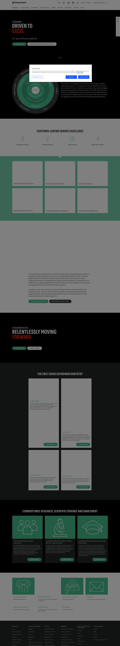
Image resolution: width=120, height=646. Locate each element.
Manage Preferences (37, 77)
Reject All (71, 77)
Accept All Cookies (84, 77)
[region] (60, 73)
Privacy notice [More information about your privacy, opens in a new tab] (80, 72)
